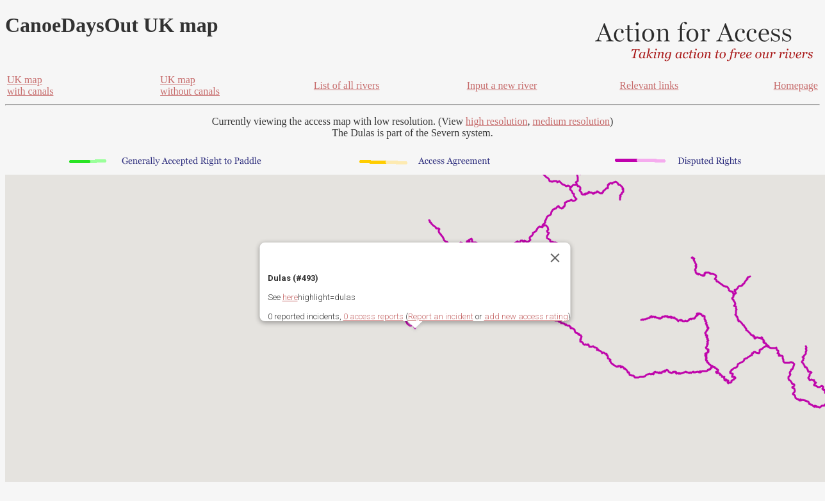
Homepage (796, 85)
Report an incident (440, 316)
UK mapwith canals (30, 85)
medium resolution (570, 121)
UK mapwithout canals (190, 85)
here (290, 297)
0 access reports (373, 316)
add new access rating (526, 316)
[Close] (555, 258)
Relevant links (648, 85)
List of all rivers (347, 85)
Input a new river (502, 85)
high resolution (496, 121)
